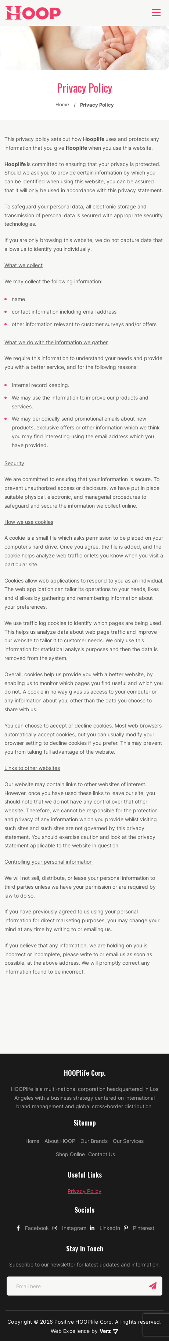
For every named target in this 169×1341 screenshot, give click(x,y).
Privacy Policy (84, 1135)
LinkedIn (105, 1172)
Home (32, 1085)
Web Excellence (71, 1275)
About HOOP (59, 1085)
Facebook (33, 1172)
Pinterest (139, 1172)
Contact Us (101, 1098)
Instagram (69, 1172)
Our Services (128, 1085)
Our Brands (94, 1085)
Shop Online (70, 1098)
